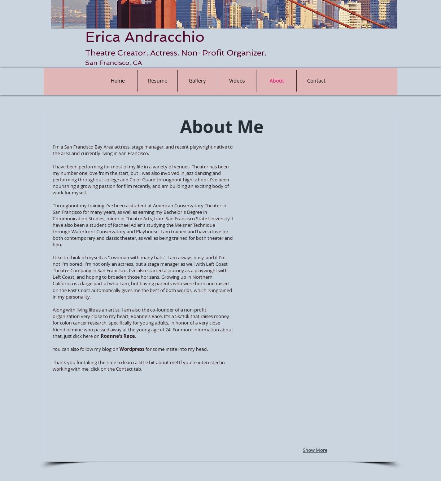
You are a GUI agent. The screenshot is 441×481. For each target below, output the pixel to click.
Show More (315, 450)
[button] (277, 176)
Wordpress (131, 349)
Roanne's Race (118, 336)
